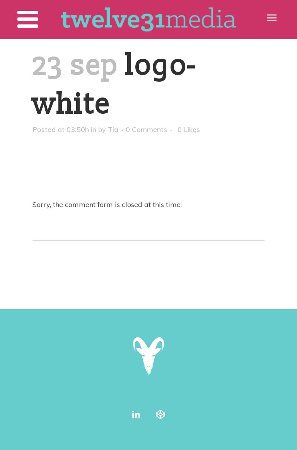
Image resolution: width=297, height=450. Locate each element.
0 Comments (146, 129)
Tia (113, 129)
